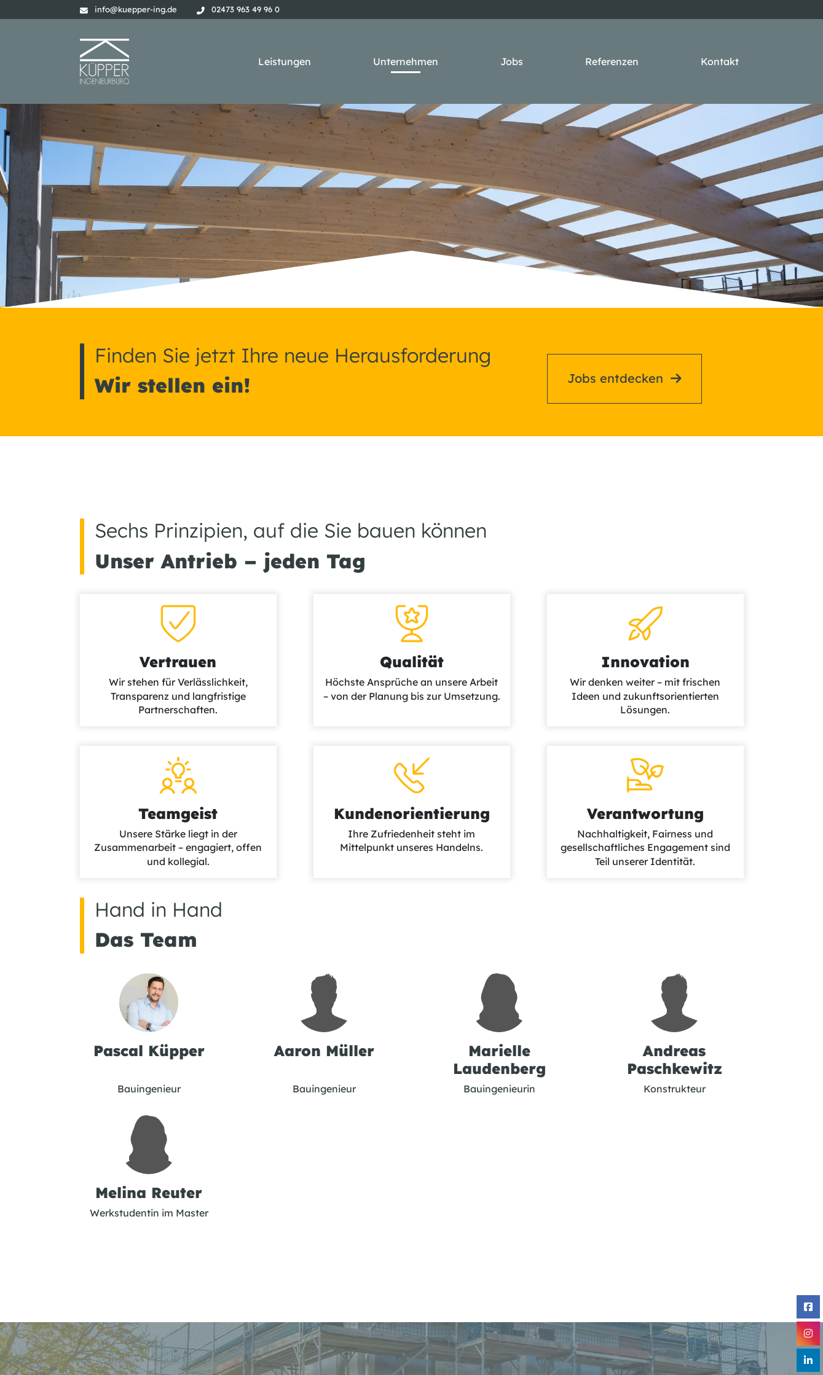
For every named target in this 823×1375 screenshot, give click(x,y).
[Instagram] (808, 1333)
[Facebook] (808, 1306)
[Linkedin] (808, 1360)
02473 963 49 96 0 (245, 9)
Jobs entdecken (615, 353)
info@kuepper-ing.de (136, 9)
